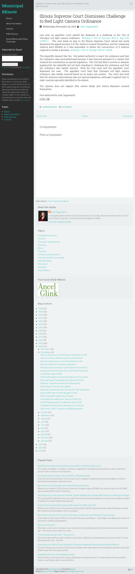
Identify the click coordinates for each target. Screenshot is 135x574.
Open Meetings (44, 261)
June (43, 425)
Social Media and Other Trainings (17, 40)
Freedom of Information (49, 254)
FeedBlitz (26, 67)
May (43, 428)
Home (9, 18)
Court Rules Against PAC (51, 374)
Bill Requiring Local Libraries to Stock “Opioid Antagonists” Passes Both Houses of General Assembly (83, 495)
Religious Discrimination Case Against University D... (64, 367)
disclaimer (25, 100)
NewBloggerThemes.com (75, 571)
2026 (41, 308)
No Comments (67, 107)
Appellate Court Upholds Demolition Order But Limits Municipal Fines (69, 466)
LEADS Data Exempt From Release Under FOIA (61, 402)
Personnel (42, 264)
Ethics (40, 248)
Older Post (127, 116)
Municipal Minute (12, 8)
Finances (42, 251)
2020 (41, 327)
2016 (40, 340)
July (43, 422)
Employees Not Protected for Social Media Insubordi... (64, 370)
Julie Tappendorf (89, 26)
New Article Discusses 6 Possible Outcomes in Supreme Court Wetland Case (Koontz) (76, 515)
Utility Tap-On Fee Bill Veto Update (55, 386)
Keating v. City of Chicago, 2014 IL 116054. (92, 50)
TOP (130, 570)
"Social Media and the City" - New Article (56, 535)
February (45, 437)
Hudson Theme (48, 571)
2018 (41, 334)
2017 (40, 337)
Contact (9, 28)
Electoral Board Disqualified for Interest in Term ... (62, 380)
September (45, 415)
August (44, 418)
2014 (40, 346)
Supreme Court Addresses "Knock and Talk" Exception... (65, 389)
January (44, 440)
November (45, 352)
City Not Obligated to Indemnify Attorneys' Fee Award (64, 377)
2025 (41, 311)
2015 (40, 343)
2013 (40, 444)
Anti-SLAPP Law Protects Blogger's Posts (59, 393)
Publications (12, 34)
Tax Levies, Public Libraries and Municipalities (61, 408)
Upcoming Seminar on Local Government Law (61, 361)
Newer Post (41, 116)
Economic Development (49, 242)
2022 (41, 321)
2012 (40, 447)
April (43, 431)
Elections (42, 245)
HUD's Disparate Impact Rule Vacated (56, 396)
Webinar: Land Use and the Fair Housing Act (60, 383)
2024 (41, 315)
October (44, 412)
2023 (41, 318)
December (45, 349)
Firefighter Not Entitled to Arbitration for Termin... (62, 405)
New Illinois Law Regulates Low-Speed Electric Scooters (63, 485)
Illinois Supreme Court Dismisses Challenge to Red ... (64, 355)
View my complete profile (59, 222)
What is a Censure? (46, 525)
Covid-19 (41, 238)
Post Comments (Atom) (58, 201)
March (44, 434)
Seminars (42, 267)
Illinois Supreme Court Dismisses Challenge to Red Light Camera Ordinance (83, 18)
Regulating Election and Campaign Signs (56, 554)
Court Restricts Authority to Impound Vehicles (60, 399)
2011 (40, 451)
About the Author (14, 23)
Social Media (44, 270)
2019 (40, 330)
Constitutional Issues (49, 107)
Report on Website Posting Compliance (58, 364)
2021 (40, 324)
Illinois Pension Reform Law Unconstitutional (61, 358)
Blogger (73, 569)
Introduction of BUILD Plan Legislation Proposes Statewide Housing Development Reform (78, 544)
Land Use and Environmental (51, 257)
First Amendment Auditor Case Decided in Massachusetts (64, 475)
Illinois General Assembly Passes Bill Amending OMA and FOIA (67, 505)
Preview (5, 67)
